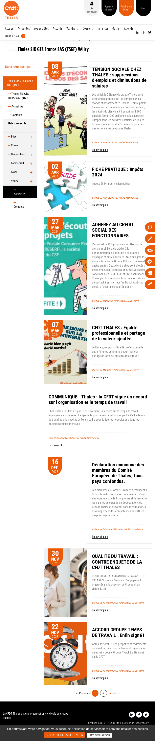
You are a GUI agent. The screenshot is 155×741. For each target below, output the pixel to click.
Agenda (128, 28)
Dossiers (88, 28)
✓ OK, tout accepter (64, 735)
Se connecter (92, 10)
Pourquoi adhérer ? (109, 8)
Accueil (9, 28)
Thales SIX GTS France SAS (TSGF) (20, 83)
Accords (57, 28)
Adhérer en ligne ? (126, 8)
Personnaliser (99, 735)
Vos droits (72, 28)
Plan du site (113, 722)
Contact (23, 36)
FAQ (143, 7)
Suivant (114, 693)
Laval (12, 172)
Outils (115, 28)
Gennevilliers (17, 154)
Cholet (13, 145)
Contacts (15, 115)
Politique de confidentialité (135, 722)
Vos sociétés (41, 28)
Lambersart (16, 163)
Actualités (24, 28)
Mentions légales (96, 722)
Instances (102, 28)
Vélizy (13, 180)
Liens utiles (12, 36)
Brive (12, 136)
